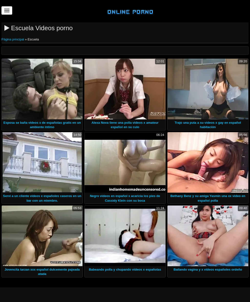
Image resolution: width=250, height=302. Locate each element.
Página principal (13, 39)
